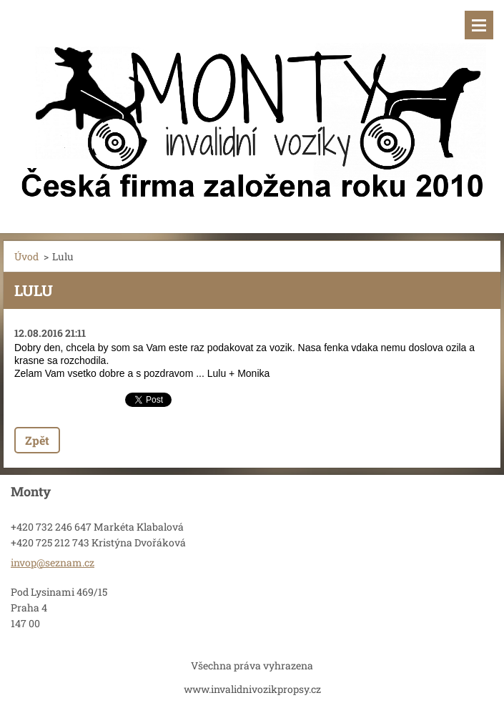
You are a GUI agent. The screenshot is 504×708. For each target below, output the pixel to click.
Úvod (26, 256)
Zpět (37, 440)
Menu (479, 25)
